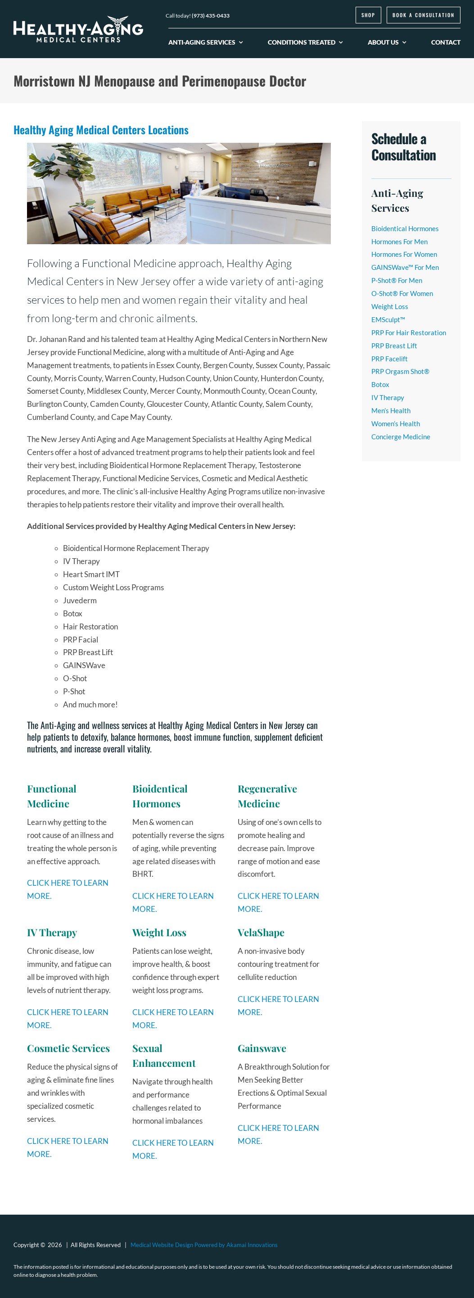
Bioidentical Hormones (405, 228)
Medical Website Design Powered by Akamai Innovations (204, 1244)
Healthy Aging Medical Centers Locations (101, 129)
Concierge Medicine (400, 437)
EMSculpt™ (388, 319)
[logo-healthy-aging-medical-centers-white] (78, 19)
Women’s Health (395, 423)
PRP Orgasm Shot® (400, 371)
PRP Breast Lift (394, 346)
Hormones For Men (399, 241)
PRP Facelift (389, 359)
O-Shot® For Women (402, 293)
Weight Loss (389, 306)
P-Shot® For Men (396, 280)
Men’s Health (391, 410)
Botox (380, 384)
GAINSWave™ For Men (405, 267)
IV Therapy (387, 397)
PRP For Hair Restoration (408, 332)
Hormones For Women (404, 254)
